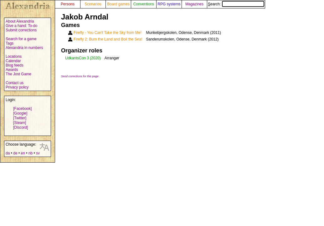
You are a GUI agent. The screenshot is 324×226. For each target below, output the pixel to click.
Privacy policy (17, 87)
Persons (68, 4)
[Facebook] (22, 108)
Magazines (194, 4)
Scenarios (93, 4)
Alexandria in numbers (24, 48)
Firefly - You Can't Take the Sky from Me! (107, 32)
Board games (118, 4)
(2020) (95, 58)
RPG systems (168, 4)
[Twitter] (19, 118)
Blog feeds (14, 65)
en (23, 153)
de (15, 153)
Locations (14, 56)
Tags (9, 43)
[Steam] (19, 123)
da (8, 153)
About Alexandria (20, 21)
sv (38, 153)
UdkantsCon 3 (77, 58)
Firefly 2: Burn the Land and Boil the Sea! (108, 39)
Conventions (143, 4)
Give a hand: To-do (21, 26)
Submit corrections (21, 30)
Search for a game (21, 39)
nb (30, 153)
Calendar (13, 61)
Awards (12, 69)
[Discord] (20, 127)
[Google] (20, 113)
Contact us (14, 83)
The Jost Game (18, 74)
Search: (236, 4)
